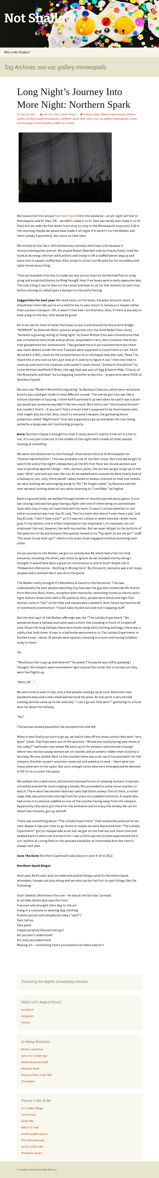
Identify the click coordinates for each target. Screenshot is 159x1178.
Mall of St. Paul (30, 1127)
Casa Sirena (28, 1114)
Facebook (27, 1009)
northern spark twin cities (77, 118)
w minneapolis (43, 123)
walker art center (64, 123)
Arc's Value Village (32, 1108)
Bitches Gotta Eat (32, 1049)
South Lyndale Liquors (34, 1134)
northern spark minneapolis (42, 118)
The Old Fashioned (32, 1140)
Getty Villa (27, 1121)
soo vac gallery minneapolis (111, 118)
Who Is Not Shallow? (17, 52)
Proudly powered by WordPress (37, 1169)
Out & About (68, 114)
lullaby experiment (112, 114)
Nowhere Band (30, 1068)
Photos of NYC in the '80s (36, 1075)
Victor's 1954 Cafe (32, 1146)
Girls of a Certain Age (34, 1056)
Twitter (25, 1022)
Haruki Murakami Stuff (34, 1062)
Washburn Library (31, 1153)
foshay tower (91, 114)
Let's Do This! (51, 114)
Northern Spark (66, 216)
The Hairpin (28, 1081)
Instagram (27, 1016)
